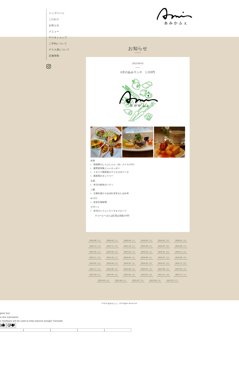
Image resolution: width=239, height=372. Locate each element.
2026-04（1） (130, 240)
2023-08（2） (130, 269)
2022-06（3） (156, 280)
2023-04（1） (95, 275)
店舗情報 (54, 55)
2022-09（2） (104, 280)
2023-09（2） (113, 269)
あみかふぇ (113, 303)
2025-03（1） (130, 252)
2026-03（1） (147, 240)
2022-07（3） (138, 280)
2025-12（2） (95, 246)
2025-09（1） (147, 246)
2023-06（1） (164, 269)
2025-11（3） (113, 246)
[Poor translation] (11, 325)
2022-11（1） (181, 275)
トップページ (56, 13)
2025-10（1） (130, 246)
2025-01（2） (164, 252)
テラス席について (59, 49)
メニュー (54, 31)
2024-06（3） (181, 257)
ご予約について (58, 43)
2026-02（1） (164, 240)
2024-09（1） (130, 257)
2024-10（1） (113, 257)
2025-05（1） (95, 252)
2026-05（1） (113, 240)
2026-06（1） (95, 240)
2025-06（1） (181, 246)
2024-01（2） (164, 263)
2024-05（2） (95, 263)
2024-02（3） (147, 263)
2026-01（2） (181, 240)
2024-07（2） (164, 257)
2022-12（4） (164, 275)
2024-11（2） (95, 257)
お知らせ (54, 25)
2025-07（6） (164, 246)
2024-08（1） (147, 257)
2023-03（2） (113, 275)
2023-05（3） (181, 269)
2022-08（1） (121, 280)
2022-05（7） (173, 280)
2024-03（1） (130, 263)
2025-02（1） (147, 252)
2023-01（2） (147, 275)
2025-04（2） (113, 252)
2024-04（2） (113, 263)
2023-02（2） (130, 275)
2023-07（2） (147, 269)
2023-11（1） (95, 269)
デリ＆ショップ (58, 37)
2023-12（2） (181, 263)
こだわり (54, 19)
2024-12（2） (181, 252)
